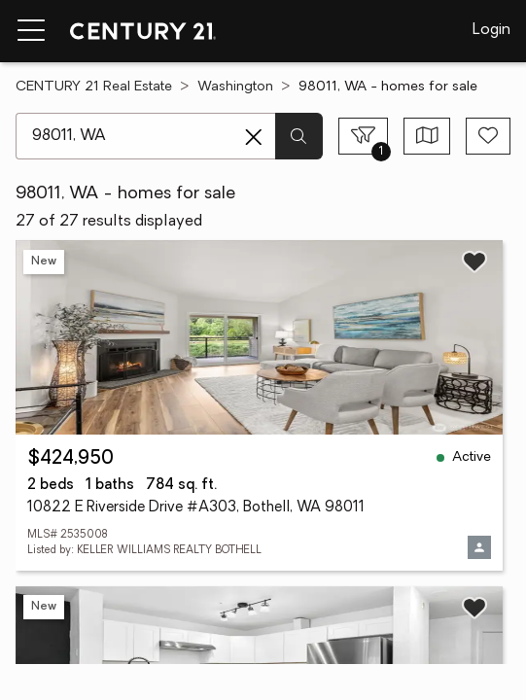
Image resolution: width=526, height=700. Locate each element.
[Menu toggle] (31, 31)
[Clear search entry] (253, 137)
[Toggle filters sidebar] (363, 136)
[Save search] (488, 136)
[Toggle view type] (427, 136)
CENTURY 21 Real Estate (94, 87)
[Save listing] (474, 261)
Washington (235, 87)
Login (491, 30)
